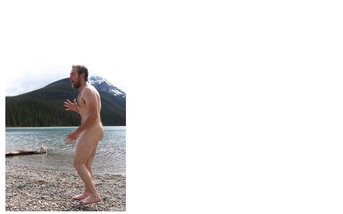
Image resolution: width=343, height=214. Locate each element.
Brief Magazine (171, 25)
